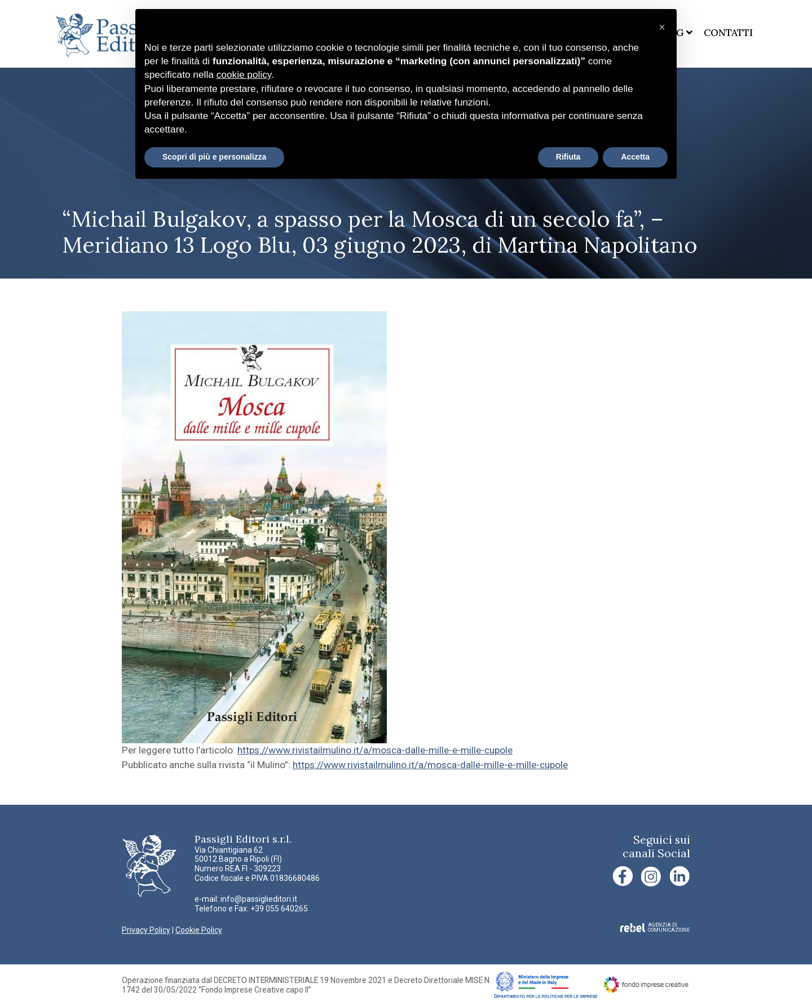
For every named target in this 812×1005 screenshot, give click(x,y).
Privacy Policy (146, 930)
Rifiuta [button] (568, 156)
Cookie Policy (198, 930)
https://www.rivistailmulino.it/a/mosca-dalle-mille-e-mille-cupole (375, 750)
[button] (662, 27)
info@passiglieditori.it (258, 898)
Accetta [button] (635, 156)
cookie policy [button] (244, 74)
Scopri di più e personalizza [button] (214, 156)
